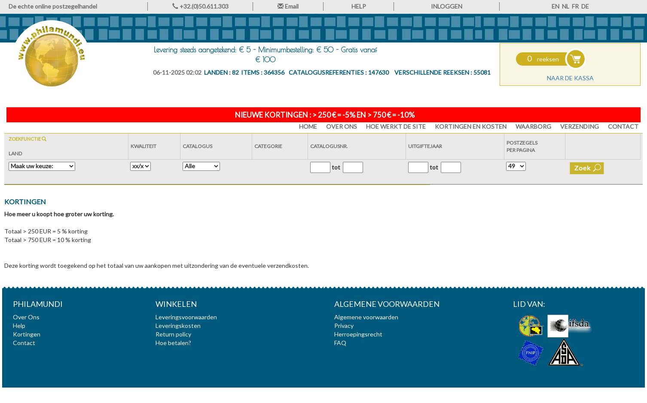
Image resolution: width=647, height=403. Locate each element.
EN (555, 6)
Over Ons (341, 126)
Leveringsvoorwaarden (186, 317)
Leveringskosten (178, 325)
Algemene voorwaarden (366, 317)
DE (585, 6)
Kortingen (26, 334)
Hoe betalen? (173, 342)
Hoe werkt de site (396, 126)
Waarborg (533, 126)
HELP (358, 6)
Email (288, 6)
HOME (308, 126)
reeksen (543, 59)
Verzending (579, 126)
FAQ (340, 342)
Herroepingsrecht (358, 334)
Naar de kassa (570, 78)
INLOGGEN (446, 6)
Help (19, 325)
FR (575, 6)
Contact (623, 126)
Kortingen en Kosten (471, 126)
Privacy (344, 325)
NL (565, 6)
